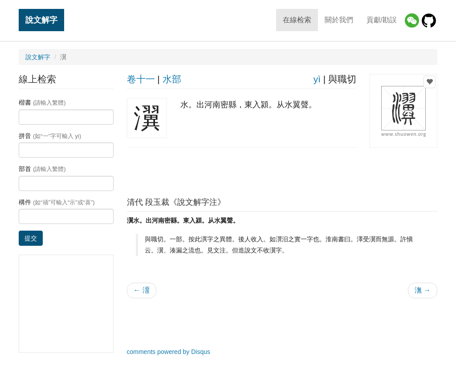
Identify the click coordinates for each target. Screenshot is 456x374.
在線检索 (297, 20)
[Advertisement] (282, 170)
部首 (42, 168)
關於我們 (339, 20)
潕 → (423, 290)
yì (317, 79)
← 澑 (142, 290)
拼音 (50, 135)
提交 (30, 238)
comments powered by (169, 351)
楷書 (42, 102)
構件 (57, 202)
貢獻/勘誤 (381, 20)
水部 (172, 79)
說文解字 (41, 19)
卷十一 (141, 79)
